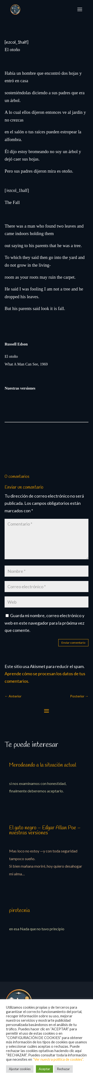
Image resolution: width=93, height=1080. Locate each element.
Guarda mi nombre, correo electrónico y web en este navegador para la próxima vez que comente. (44, 623)
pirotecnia (19, 910)
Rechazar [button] (63, 1069)
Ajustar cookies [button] (20, 1069)
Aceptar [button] (44, 1069)
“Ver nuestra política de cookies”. (58, 1059)
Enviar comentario (73, 642)
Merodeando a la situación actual (42, 765)
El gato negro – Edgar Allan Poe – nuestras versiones (45, 830)
